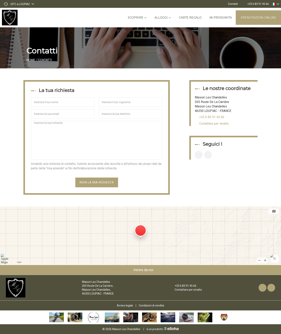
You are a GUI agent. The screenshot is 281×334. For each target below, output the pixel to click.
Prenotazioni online (258, 17)
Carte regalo (190, 17)
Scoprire (137, 17)
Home (30, 60)
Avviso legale (125, 305)
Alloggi (163, 17)
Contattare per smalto (214, 123)
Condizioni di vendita (151, 305)
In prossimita (220, 17)
